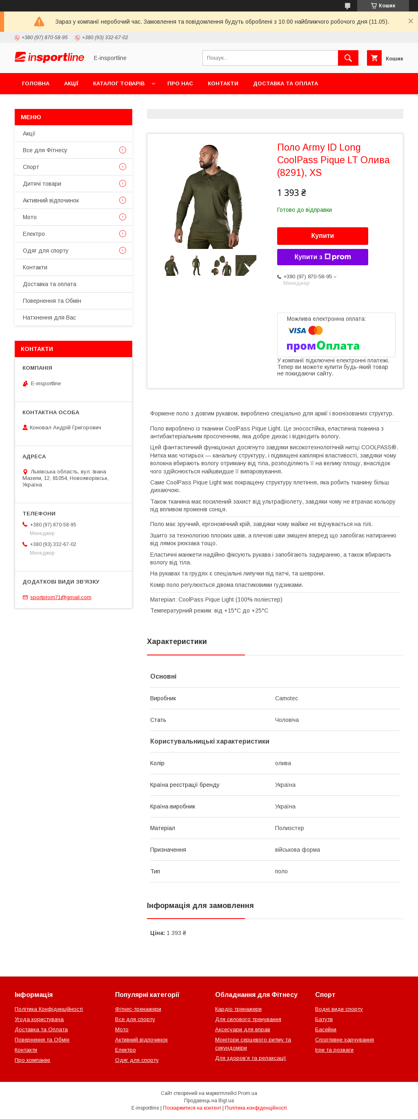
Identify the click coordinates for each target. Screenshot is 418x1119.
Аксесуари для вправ (242, 1029)
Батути (324, 1019)
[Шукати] (348, 58)
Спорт (31, 167)
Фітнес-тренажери (138, 1009)
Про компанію (32, 1060)
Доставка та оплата (285, 83)
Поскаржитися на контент (192, 1108)
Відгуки (117, 105)
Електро (34, 234)
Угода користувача (39, 1019)
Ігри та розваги (334, 1050)
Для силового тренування (248, 1019)
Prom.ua (247, 1093)
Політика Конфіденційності (49, 1009)
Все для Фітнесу (45, 150)
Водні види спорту (339, 1009)
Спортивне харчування (344, 1040)
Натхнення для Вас (49, 317)
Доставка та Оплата (41, 1029)
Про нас (180, 83)
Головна (35, 83)
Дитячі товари (42, 183)
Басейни (325, 1029)
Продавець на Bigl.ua (209, 1100)
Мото (30, 217)
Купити (322, 235)
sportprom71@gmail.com (60, 597)
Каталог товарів (119, 83)
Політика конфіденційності (256, 1108)
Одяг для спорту (46, 250)
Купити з (322, 257)
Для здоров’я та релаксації (250, 1058)
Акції (71, 83)
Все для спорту (135, 1019)
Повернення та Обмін (56, 105)
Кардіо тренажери (238, 1009)
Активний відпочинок (51, 200)
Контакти (223, 83)
